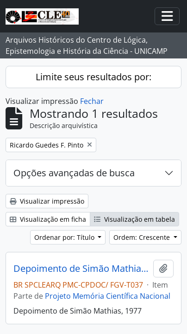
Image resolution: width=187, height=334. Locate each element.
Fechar (92, 101)
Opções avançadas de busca (74, 173)
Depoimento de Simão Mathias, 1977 (81, 268)
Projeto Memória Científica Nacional (107, 296)
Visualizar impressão (47, 201)
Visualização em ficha (48, 219)
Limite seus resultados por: (93, 77)
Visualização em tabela (134, 219)
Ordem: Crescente (142, 237)
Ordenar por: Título (65, 237)
